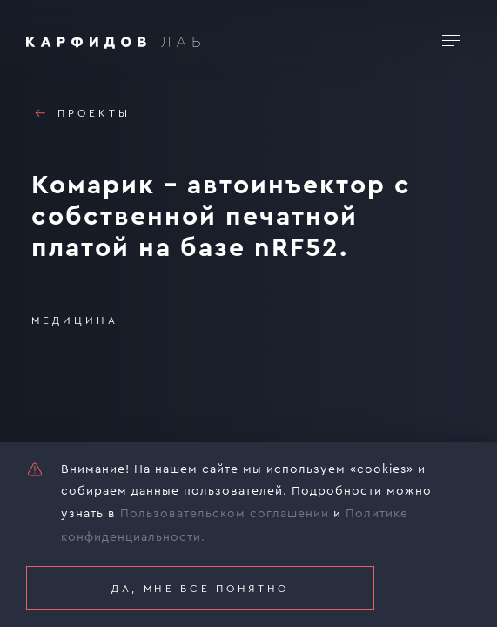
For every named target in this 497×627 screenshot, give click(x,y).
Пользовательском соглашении (224, 514)
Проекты (81, 113)
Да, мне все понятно (200, 588)
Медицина (74, 320)
